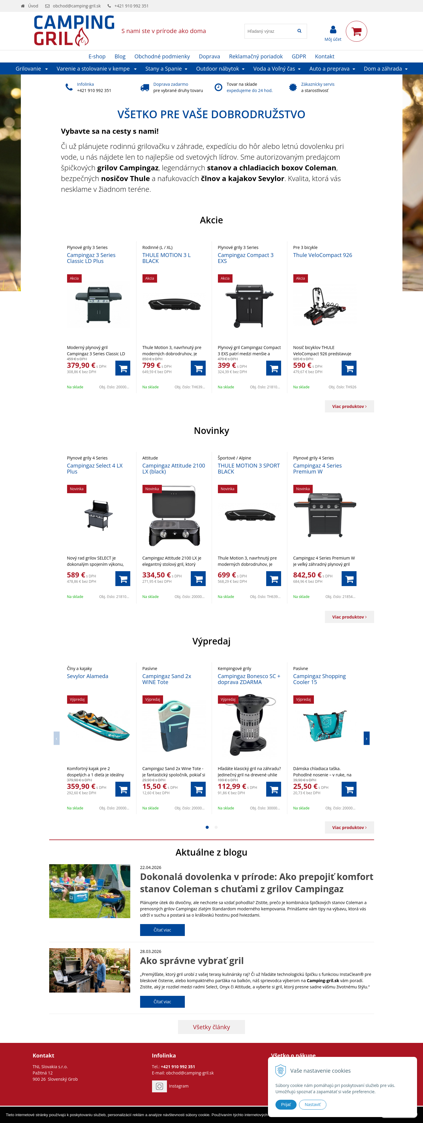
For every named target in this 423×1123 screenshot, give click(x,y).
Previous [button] (57, 738)
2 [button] (216, 828)
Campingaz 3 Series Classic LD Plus (91, 257)
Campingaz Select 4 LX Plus (95, 468)
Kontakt (324, 56)
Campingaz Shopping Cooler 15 (319, 679)
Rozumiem (398, 1118)
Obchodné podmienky (162, 56)
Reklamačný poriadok (256, 56)
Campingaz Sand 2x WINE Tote (166, 679)
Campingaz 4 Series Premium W (317, 468)
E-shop (97, 56)
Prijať (286, 1104)
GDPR (299, 56)
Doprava (209, 56)
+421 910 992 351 (131, 6)
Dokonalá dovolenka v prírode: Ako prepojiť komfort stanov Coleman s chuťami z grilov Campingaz (257, 882)
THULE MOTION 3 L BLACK (166, 257)
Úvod (33, 6)
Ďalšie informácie (326, 1118)
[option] (99, 317)
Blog (119, 56)
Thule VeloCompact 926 (322, 254)
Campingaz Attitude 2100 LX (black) (173, 468)
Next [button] (367, 738)
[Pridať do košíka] (122, 368)
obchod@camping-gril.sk (77, 6)
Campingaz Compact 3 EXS (246, 257)
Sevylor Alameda (88, 676)
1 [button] (207, 828)
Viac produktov (349, 406)
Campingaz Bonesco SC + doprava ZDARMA (249, 679)
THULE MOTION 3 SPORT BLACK (249, 468)
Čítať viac (162, 930)
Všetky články (211, 1027)
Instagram (179, 1086)
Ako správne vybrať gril (192, 960)
